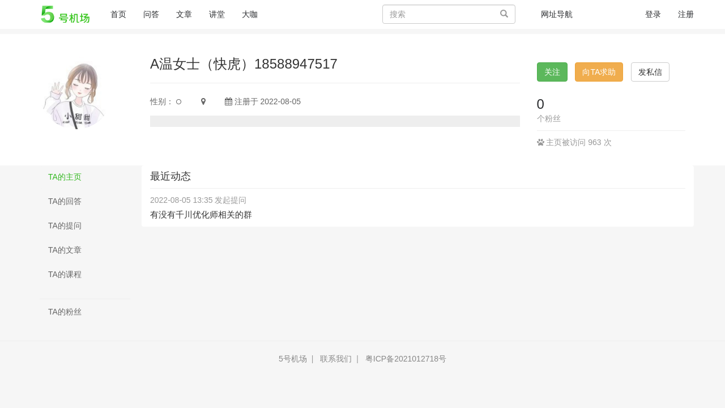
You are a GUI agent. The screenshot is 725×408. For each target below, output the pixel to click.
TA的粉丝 (65, 311)
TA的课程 (65, 274)
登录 (653, 14)
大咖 (250, 14)
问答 (151, 14)
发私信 (650, 71)
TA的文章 (65, 249)
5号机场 (293, 358)
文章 (184, 14)
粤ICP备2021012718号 (405, 358)
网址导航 (557, 14)
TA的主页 (65, 176)
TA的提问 (65, 225)
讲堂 (217, 14)
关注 (552, 71)
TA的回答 (65, 201)
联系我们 (336, 358)
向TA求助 (599, 71)
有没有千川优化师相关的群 (201, 214)
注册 (686, 14)
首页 (122, 13)
